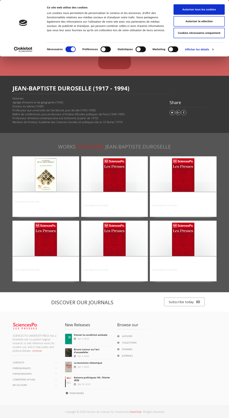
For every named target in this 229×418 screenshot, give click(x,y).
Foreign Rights (22, 368)
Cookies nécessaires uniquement (199, 32)
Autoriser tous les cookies (199, 9)
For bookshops (22, 373)
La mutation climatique (88, 362)
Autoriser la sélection (199, 21)
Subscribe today (184, 302)
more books (74, 393)
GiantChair (136, 412)
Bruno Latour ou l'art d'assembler (86, 351)
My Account (20, 385)
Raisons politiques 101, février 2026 (92, 379)
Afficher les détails (197, 49)
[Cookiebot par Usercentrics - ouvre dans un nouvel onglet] (23, 49)
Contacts (18, 362)
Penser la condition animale (90, 334)
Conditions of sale (24, 379)
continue (37, 350)
